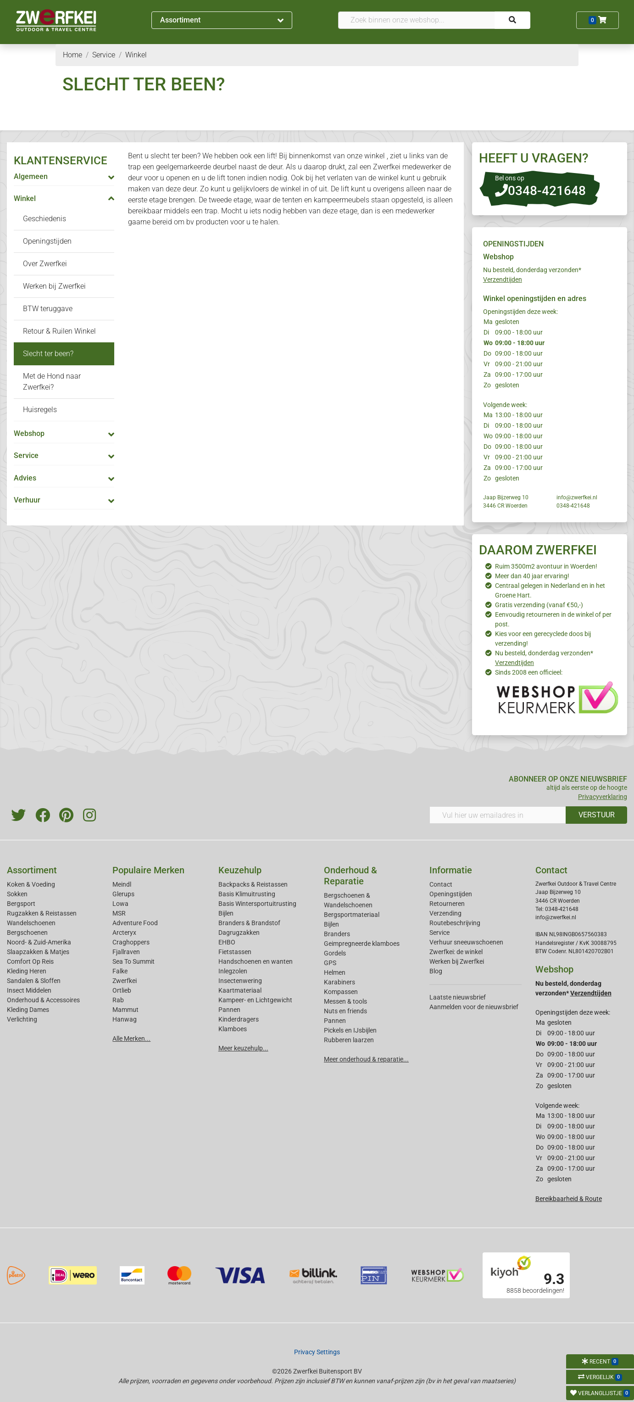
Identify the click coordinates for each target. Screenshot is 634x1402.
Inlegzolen (232, 971)
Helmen (334, 972)
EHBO (226, 942)
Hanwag (124, 1019)
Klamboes (232, 1029)
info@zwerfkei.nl (576, 497)
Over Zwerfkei (45, 263)
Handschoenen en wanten (255, 961)
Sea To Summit (133, 961)
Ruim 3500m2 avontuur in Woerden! (546, 566)
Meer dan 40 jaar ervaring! (532, 576)
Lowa (120, 903)
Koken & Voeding (31, 884)
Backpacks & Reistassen (253, 884)
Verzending (445, 913)
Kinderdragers (238, 1019)
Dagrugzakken (239, 932)
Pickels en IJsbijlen (350, 1030)
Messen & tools (345, 1001)
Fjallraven (126, 951)
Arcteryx (124, 932)
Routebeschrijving (454, 923)
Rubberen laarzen (349, 1040)
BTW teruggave (47, 308)
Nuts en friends (345, 1011)
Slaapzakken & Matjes (38, 951)
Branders (337, 934)
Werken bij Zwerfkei (54, 286)
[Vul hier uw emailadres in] (497, 815)
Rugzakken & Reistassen (42, 913)
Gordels (335, 953)
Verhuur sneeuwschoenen (466, 942)
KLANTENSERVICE (60, 160)
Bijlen (226, 913)
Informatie (450, 870)
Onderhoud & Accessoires (43, 1000)
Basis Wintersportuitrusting (257, 903)
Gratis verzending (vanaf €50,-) (539, 605)
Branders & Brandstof (249, 923)
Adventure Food (135, 923)
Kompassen (341, 991)
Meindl (121, 884)
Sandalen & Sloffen (34, 980)
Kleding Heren (26, 971)
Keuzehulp (239, 870)
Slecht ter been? (48, 353)
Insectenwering (240, 980)
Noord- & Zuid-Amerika (39, 942)
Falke (120, 971)
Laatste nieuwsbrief (457, 997)
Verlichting (22, 1019)
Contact (440, 884)
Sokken (17, 894)
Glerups (123, 894)
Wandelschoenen (31, 923)
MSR (119, 913)
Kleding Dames (28, 1009)
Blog (435, 971)
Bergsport (21, 903)
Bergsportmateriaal (351, 914)
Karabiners (339, 982)
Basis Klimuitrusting (246, 894)
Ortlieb (121, 990)
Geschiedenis (44, 218)
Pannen (335, 1020)
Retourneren (447, 903)
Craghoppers (131, 942)
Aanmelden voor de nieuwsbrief (473, 1007)
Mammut (125, 1009)
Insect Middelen (29, 990)
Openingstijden (47, 241)
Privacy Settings (317, 1352)
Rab (118, 1000)
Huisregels (40, 409)
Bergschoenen (27, 932)
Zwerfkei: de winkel (456, 951)
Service (439, 932)
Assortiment (222, 20)
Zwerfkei (124, 980)
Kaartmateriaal (239, 990)
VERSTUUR (596, 814)
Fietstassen (234, 951)
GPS (330, 962)
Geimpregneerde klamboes (362, 943)
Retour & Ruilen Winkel (59, 331)
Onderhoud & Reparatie (350, 876)
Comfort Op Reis (30, 961)
